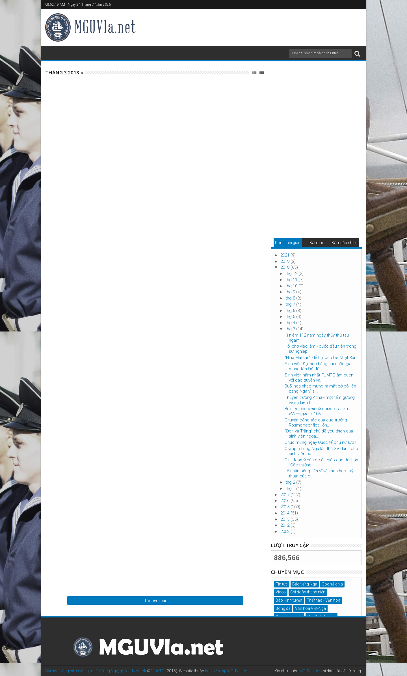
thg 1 (290, 488)
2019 (285, 261)
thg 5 (290, 316)
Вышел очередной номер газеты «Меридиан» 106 (317, 411)
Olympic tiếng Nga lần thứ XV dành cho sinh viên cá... (321, 451)
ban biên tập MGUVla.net (226, 671)
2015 (285, 506)
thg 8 (290, 298)
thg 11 (291, 279)
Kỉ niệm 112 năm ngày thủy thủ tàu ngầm (317, 338)
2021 (285, 255)
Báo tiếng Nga (304, 584)
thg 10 (291, 286)
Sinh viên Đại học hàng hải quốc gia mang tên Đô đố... (318, 366)
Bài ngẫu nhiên (345, 242)
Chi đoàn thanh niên (307, 592)
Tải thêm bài (155, 600)
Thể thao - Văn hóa (323, 600)
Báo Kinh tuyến (289, 600)
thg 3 (290, 328)
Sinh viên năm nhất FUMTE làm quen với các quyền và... (319, 378)
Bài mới (316, 242)
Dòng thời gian (287, 242)
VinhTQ (157, 671)
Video (281, 592)
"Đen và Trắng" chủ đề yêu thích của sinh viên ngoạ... (319, 434)
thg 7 (290, 304)
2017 (285, 494)
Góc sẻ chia (332, 584)
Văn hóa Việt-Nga (310, 608)
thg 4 (290, 322)
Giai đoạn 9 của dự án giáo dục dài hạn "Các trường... (321, 462)
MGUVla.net (309, 671)
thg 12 (291, 273)
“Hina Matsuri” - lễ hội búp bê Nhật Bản (320, 357)
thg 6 (290, 310)
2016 (285, 500)
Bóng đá (283, 608)
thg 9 (290, 291)
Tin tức (282, 584)
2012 (285, 525)
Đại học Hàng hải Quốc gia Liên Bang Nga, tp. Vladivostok (95, 671)
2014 (285, 513)
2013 (285, 519)
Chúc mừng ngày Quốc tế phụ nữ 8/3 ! (320, 442)
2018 (285, 267)
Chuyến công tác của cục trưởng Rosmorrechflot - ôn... (316, 422)
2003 (285, 531)
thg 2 (290, 482)
